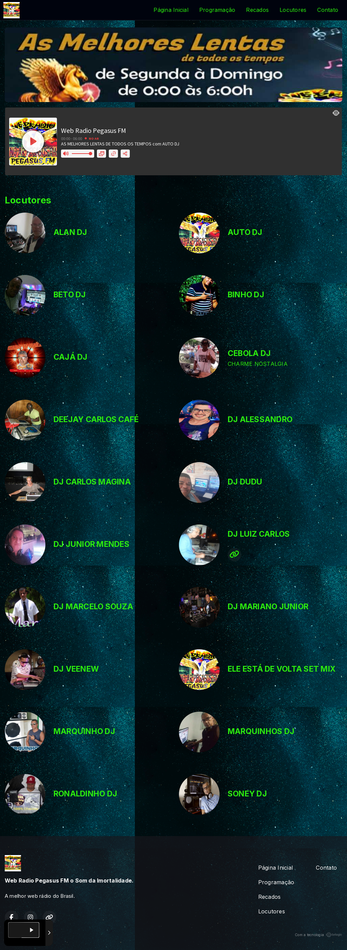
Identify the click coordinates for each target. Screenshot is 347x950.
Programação (217, 9)
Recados (257, 9)
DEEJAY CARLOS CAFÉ (96, 419)
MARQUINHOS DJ (261, 731)
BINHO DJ (246, 294)
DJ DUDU (245, 482)
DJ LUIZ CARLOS (259, 534)
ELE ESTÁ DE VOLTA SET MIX (281, 669)
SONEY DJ (247, 793)
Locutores (293, 9)
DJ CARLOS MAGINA (92, 482)
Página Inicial (171, 9)
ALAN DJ (70, 232)
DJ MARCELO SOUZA (93, 606)
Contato (327, 9)
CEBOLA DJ (249, 353)
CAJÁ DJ (71, 357)
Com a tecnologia (318, 934)
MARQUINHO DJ (84, 731)
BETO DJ (70, 294)
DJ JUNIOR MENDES (91, 544)
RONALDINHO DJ (85, 793)
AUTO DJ (245, 232)
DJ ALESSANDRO (260, 419)
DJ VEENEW (76, 669)
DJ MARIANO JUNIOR (268, 606)
